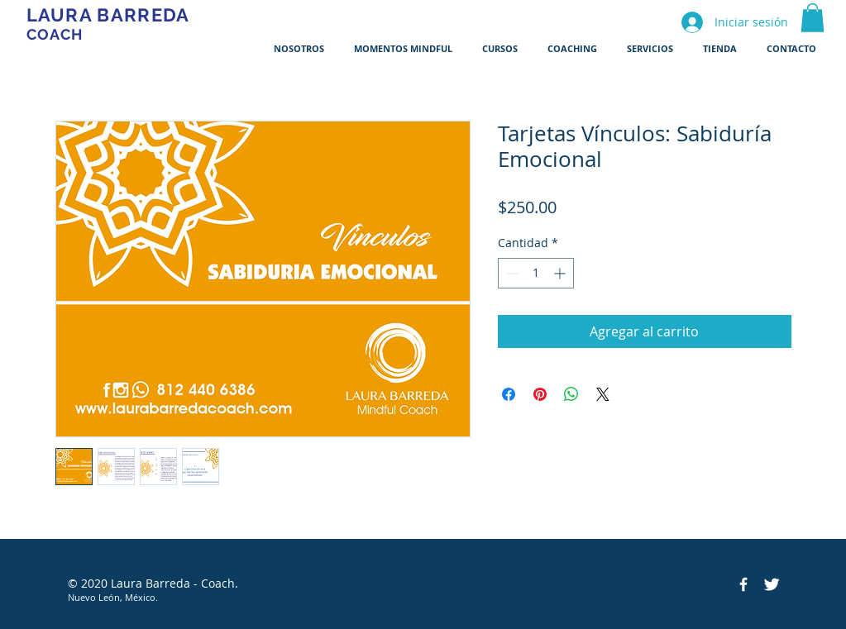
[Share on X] (603, 394)
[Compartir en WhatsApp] (571, 394)
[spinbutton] (536, 273)
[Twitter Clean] (771, 584)
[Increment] (561, 273)
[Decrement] (510, 273)
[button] (812, 17)
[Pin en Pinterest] (540, 394)
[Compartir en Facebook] (509, 394)
